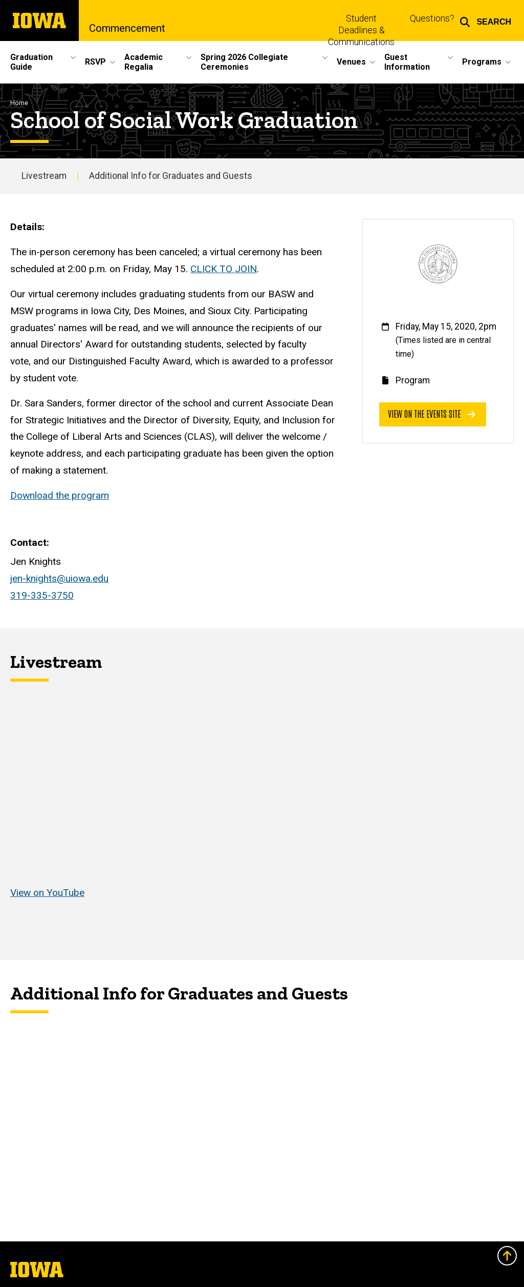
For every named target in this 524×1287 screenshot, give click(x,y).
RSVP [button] (95, 62)
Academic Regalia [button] (143, 62)
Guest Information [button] (407, 62)
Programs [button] (481, 62)
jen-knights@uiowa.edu (59, 578)
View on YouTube (47, 892)
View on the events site (431, 413)
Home (19, 103)
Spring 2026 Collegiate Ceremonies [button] (244, 62)
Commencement (127, 28)
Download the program (59, 495)
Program (413, 380)
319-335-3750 (42, 595)
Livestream (44, 176)
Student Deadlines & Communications (361, 30)
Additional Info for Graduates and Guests (170, 176)
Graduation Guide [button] (31, 62)
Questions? (432, 18)
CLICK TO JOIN (223, 269)
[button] (485, 20)
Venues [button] (351, 62)
